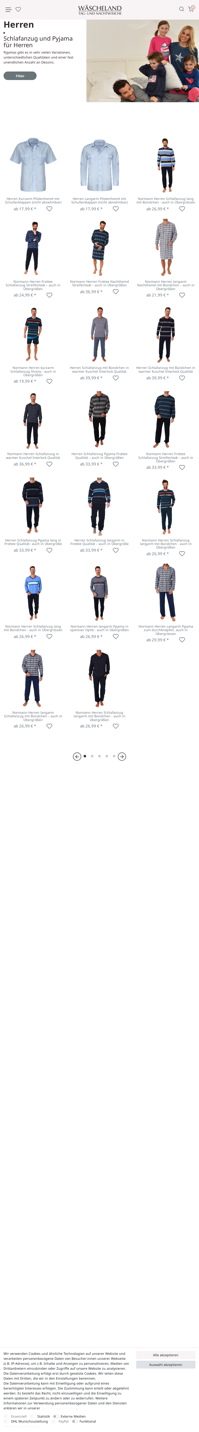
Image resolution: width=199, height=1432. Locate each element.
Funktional (88, 1421)
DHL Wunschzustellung (29, 1421)
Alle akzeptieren (165, 1355)
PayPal (64, 1421)
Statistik (43, 1416)
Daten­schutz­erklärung (58, 1408)
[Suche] (181, 9)
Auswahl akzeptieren (165, 1364)
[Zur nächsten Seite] (122, 756)
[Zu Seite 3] (99, 756)
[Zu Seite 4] (107, 756)
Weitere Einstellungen (21, 1426)
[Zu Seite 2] (92, 756)
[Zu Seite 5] (114, 756)
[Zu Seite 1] (85, 756)
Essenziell (19, 1416)
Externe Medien (73, 1416)
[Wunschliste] (18, 9)
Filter (20, 76)
